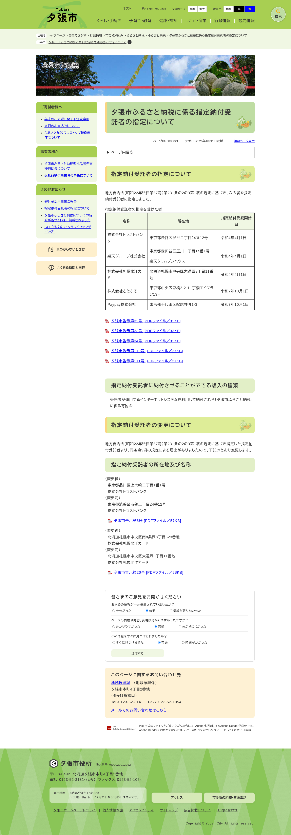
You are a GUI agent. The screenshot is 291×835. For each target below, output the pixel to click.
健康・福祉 (168, 21)
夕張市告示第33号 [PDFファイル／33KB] (146, 331)
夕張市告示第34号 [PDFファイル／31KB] (146, 341)
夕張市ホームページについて (75, 810)
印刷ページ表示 (244, 141)
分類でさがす (77, 35)
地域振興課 (120, 683)
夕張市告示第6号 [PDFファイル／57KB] (147, 521)
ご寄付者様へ (51, 107)
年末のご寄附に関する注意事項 (66, 119)
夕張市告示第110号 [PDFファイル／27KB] (147, 351)
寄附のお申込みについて (62, 126)
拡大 (202, 9)
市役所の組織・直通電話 (229, 797)
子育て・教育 (140, 21)
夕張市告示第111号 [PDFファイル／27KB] (147, 361)
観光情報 (246, 21)
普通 (152, 611)
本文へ (127, 8)
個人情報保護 (113, 810)
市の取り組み (114, 35)
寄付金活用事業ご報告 (60, 201)
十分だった (124, 611)
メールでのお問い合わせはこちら (139, 710)
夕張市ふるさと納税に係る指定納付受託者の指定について (87, 42)
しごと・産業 (196, 21)
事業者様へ (49, 152)
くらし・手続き (109, 21)
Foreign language (154, 8)
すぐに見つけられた (130, 642)
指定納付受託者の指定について (67, 208)
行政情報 (222, 21)
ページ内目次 (122, 152)
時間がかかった (196, 642)
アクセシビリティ (141, 810)
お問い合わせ (227, 810)
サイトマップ (169, 810)
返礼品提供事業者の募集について (68, 175)
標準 (192, 9)
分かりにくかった (194, 626)
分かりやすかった (128, 626)
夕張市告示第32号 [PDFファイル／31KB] (146, 321)
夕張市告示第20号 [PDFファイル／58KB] (148, 572)
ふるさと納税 (135, 35)
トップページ (56, 35)
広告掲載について (197, 810)
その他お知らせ (52, 190)
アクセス (177, 797)
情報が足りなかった (187, 611)
